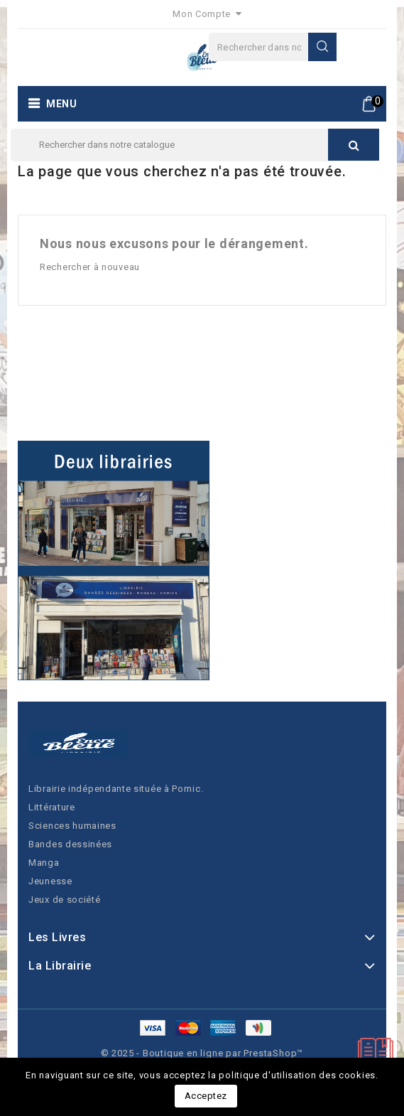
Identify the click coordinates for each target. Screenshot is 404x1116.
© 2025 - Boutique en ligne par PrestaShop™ (202, 1053)
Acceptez (206, 1095)
